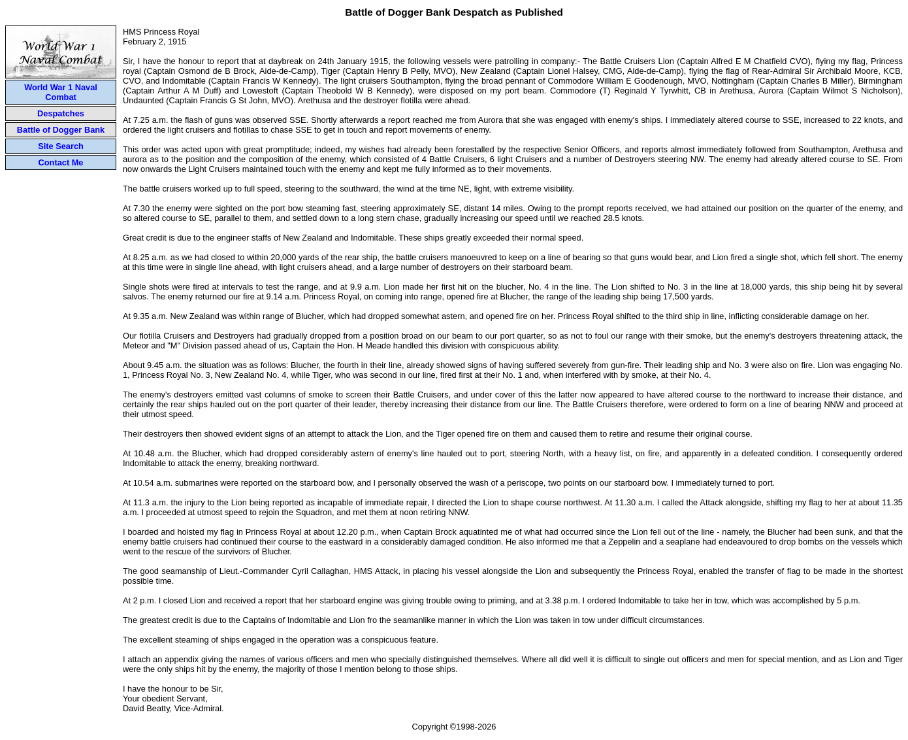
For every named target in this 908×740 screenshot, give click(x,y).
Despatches (60, 113)
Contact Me (61, 162)
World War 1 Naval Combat (60, 92)
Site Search (61, 146)
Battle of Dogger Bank (61, 130)
